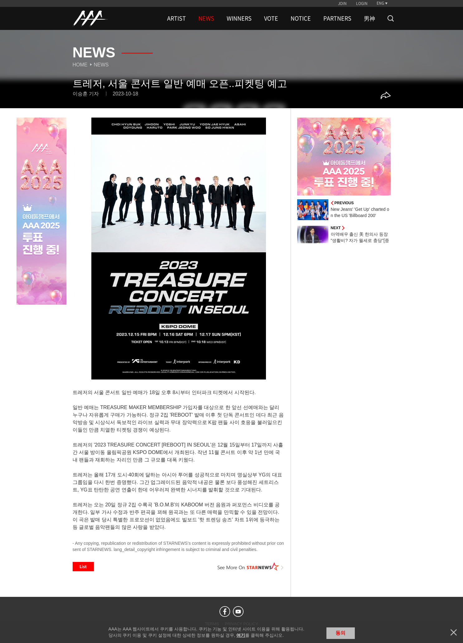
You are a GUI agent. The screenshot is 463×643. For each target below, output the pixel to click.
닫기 (454, 632)
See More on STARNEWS (251, 566)
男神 (369, 18)
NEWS (206, 18)
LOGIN (362, 3)
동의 (340, 633)
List (83, 566)
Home (80, 64)
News (101, 64)
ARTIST (176, 18)
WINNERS (239, 18)
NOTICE (301, 18)
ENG (380, 3)
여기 (240, 635)
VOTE (271, 18)
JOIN (342, 3)
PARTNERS (337, 18)
